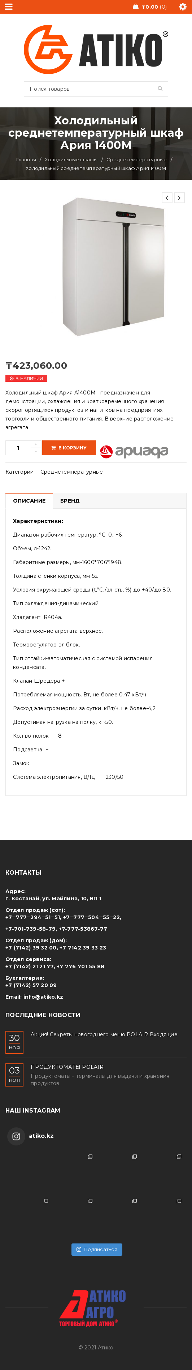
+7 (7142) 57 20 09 (31, 985)
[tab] (29, 501)
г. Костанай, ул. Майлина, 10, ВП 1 (53, 898)
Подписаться (97, 1249)
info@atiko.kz (43, 997)
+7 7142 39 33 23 (83, 947)
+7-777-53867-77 (83, 929)
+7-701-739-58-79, (31, 929)
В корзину (73, 448)
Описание (29, 501)
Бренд (70, 501)
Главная (26, 159)
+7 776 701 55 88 (80, 966)
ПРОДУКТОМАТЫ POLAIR (67, 1067)
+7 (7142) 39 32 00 (31, 947)
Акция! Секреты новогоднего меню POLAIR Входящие (104, 1034)
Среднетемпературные (136, 159)
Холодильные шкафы (71, 159)
